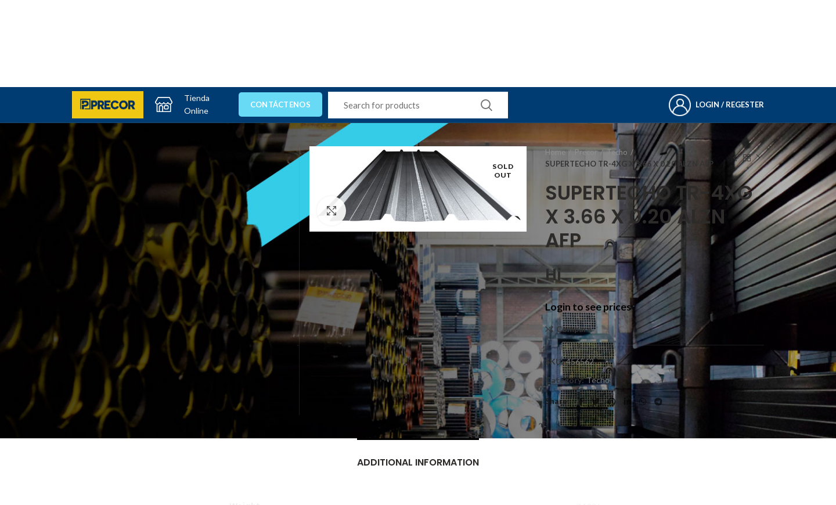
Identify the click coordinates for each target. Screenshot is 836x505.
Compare (574, 329)
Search (486, 105)
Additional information (418, 462)
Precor (586, 152)
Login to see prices (588, 307)
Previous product (735, 158)
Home (555, 152)
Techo (617, 152)
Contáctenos (280, 104)
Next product (758, 158)
